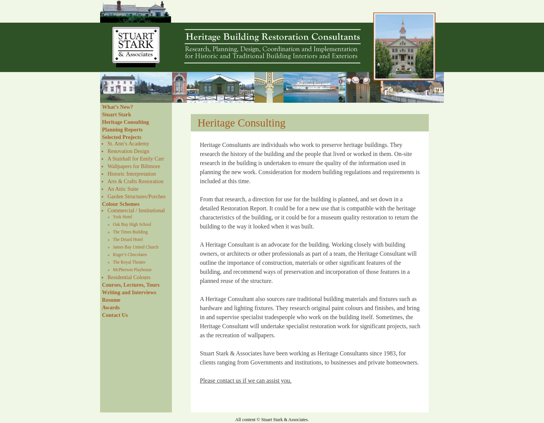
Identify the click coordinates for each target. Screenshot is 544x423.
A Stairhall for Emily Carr (135, 159)
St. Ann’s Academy (128, 143)
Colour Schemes (120, 204)
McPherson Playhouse (132, 269)
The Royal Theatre (129, 262)
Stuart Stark (116, 114)
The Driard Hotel (128, 239)
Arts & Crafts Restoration (135, 181)
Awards (111, 307)
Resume (111, 300)
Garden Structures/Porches (136, 196)
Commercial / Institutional (136, 210)
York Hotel (122, 217)
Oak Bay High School (132, 224)
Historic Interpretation (131, 174)
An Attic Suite (122, 189)
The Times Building (130, 232)
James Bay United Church (136, 247)
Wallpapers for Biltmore (133, 166)
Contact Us (115, 315)
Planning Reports (122, 130)
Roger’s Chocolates (130, 254)
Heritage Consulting (125, 122)
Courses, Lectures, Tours (130, 285)
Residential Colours (128, 277)
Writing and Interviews (129, 292)
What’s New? (117, 107)
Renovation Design (128, 151)
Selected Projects (121, 137)
